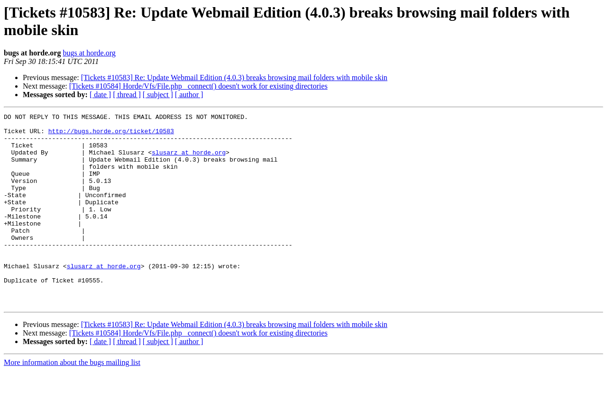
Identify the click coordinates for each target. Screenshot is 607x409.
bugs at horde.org (89, 53)
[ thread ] (127, 95)
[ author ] (189, 95)
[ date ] (100, 95)
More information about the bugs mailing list (72, 401)
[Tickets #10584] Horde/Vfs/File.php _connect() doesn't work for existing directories (198, 86)
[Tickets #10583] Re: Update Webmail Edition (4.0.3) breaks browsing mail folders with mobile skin (234, 77)
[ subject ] (158, 95)
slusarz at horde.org (189, 160)
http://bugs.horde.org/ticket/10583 (111, 135)
